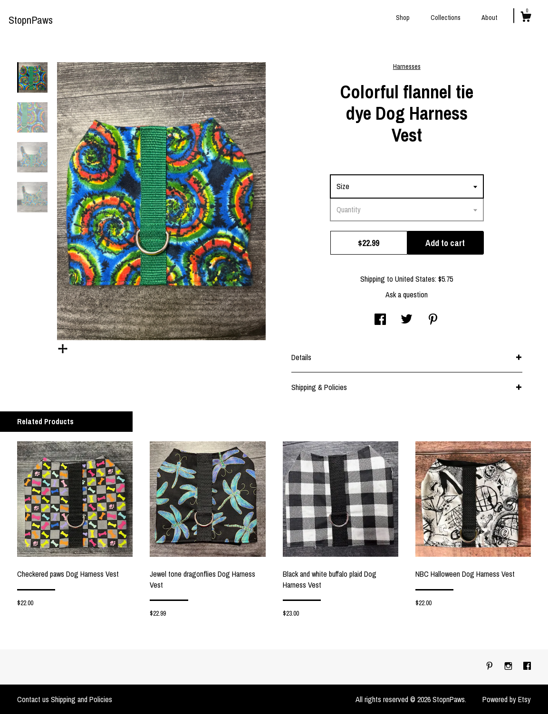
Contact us (33, 699)
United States (415, 279)
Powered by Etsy (506, 699)
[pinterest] (490, 666)
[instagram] (509, 666)
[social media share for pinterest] (433, 320)
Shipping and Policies (81, 699)
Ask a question (406, 294)
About (489, 17)
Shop (403, 17)
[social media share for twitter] (406, 320)
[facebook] (527, 666)
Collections (446, 17)
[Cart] (525, 18)
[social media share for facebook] (380, 320)
